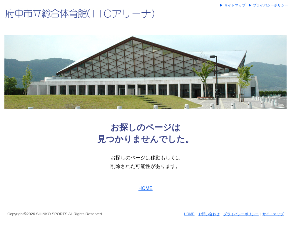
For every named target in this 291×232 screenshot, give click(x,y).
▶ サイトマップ (232, 5)
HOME (145, 188)
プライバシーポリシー (241, 214)
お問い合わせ (209, 214)
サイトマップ (273, 214)
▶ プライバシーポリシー (268, 5)
